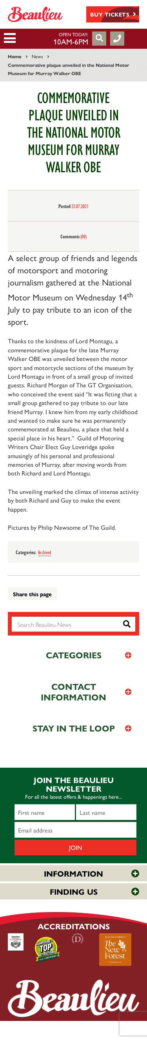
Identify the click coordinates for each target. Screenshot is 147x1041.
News (37, 56)
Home (15, 56)
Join (75, 847)
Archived (44, 552)
